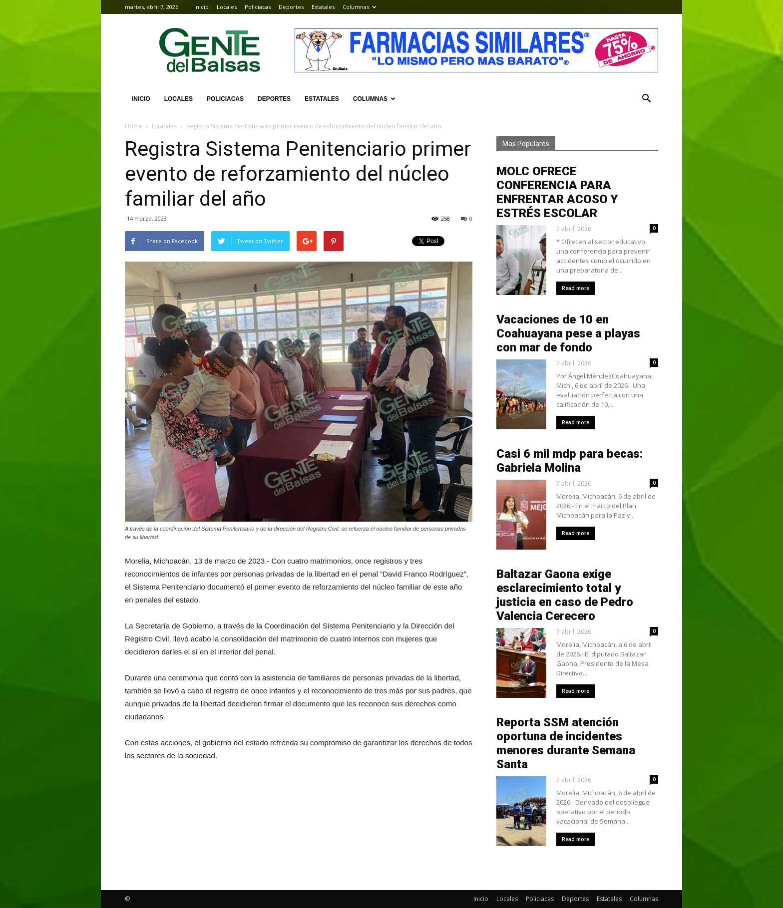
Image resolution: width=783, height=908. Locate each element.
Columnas (359, 6)
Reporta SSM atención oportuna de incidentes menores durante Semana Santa (565, 743)
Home (133, 126)
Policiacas (258, 6)
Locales (227, 6)
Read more (575, 288)
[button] (646, 99)
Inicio (201, 6)
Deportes (291, 6)
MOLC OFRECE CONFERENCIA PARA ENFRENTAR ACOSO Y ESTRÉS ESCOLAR (557, 192)
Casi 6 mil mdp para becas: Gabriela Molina (569, 461)
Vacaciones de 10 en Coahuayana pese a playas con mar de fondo (568, 333)
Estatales (323, 6)
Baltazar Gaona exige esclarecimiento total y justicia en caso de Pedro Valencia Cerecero (564, 595)
